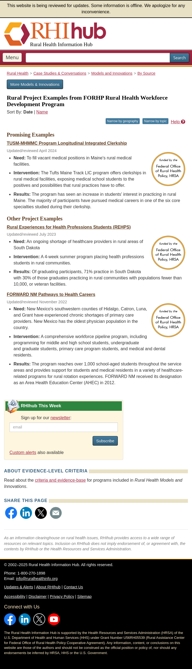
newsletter (60, 417)
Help (178, 121)
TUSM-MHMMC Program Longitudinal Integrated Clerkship (67, 143)
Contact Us (73, 587)
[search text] (98, 57)
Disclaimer (37, 596)
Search (179, 57)
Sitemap (84, 596)
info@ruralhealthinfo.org (37, 578)
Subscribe (105, 440)
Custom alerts (22, 452)
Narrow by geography (122, 121)
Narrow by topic (155, 121)
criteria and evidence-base (60, 480)
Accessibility (14, 596)
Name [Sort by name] (42, 112)
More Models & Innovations (35, 84)
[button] (11, 513)
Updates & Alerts (18, 587)
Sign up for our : (46, 417)
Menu (12, 57)
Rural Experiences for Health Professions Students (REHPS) (69, 227)
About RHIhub (48, 587)
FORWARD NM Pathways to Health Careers (51, 294)
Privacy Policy (62, 596)
